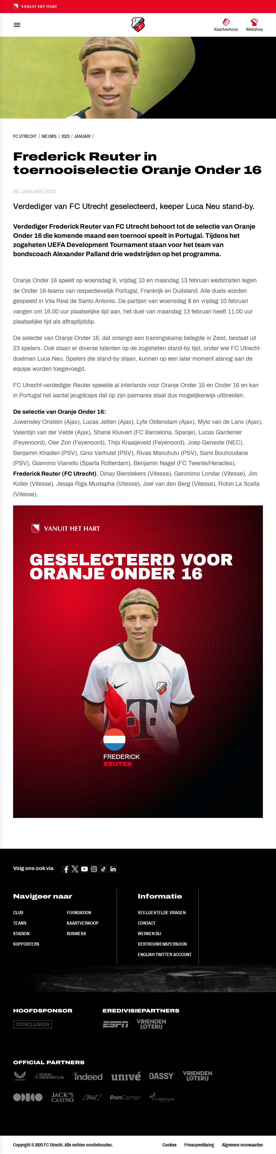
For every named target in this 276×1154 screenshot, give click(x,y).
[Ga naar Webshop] (254, 25)
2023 (65, 136)
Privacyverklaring (199, 1145)
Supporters (26, 944)
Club (18, 913)
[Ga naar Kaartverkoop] (226, 25)
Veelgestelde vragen (162, 913)
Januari (82, 136)
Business (76, 933)
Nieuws (49, 136)
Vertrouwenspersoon (162, 944)
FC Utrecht (25, 136)
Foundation (79, 913)
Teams (20, 923)
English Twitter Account (165, 954)
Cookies (169, 1145)
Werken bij (149, 933)
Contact (147, 923)
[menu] (17, 25)
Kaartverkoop (83, 923)
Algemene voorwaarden (242, 1145)
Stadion (21, 933)
